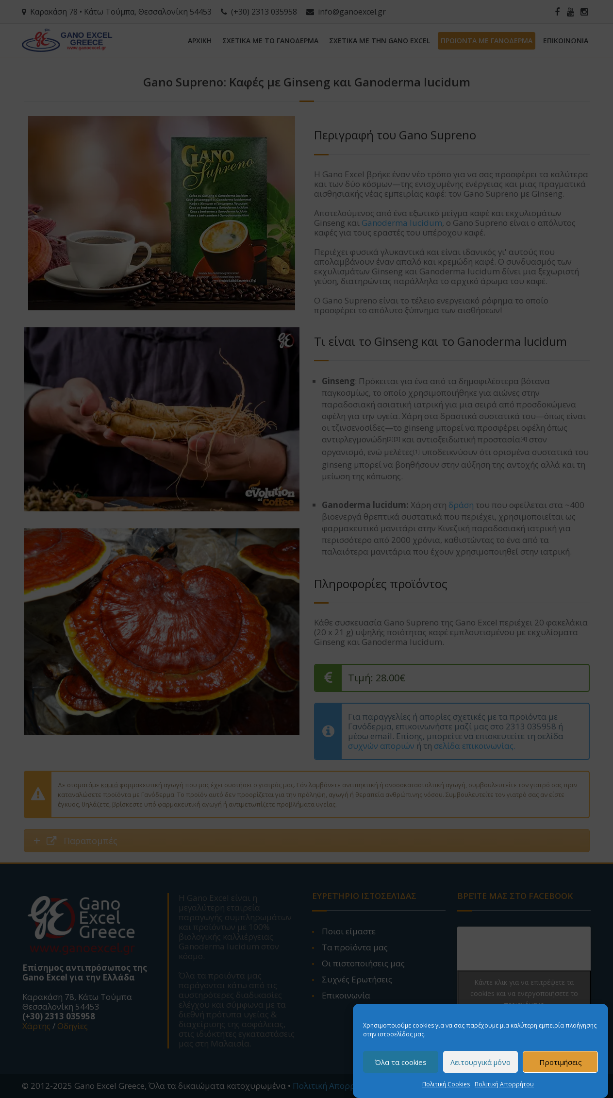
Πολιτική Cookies (446, 1090)
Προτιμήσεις (560, 1067)
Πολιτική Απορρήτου (504, 1090)
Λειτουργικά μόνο (480, 1067)
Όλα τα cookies (401, 1067)
